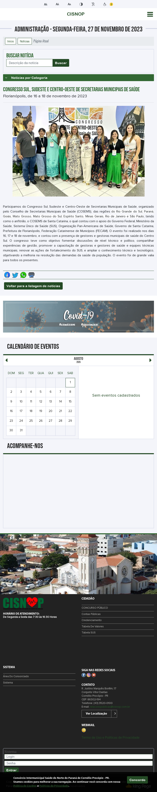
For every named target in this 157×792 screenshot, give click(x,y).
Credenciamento (92, 620)
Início (10, 41)
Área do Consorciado (16, 676)
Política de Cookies (25, 786)
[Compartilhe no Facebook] (7, 275)
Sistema (8, 682)
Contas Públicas (91, 614)
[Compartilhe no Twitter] (15, 275)
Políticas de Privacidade (54, 786)
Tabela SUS (89, 632)
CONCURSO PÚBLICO (95, 608)
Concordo (137, 780)
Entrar (11, 770)
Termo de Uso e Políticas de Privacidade (111, 737)
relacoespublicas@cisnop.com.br (110, 707)
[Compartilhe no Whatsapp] (23, 275)
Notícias (25, 41)
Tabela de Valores (93, 626)
